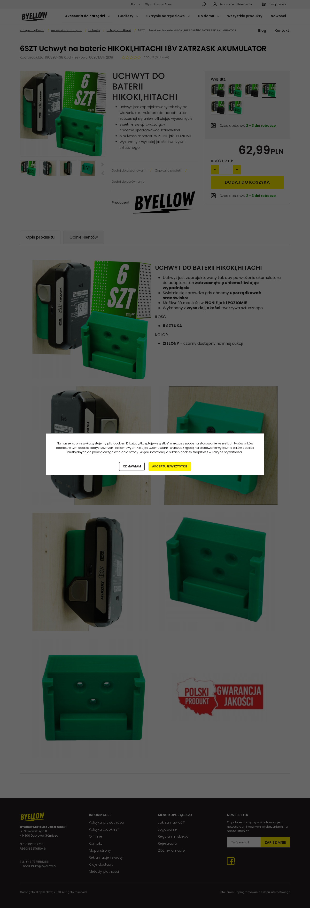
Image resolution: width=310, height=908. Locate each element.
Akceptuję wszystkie (169, 466)
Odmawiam (132, 466)
